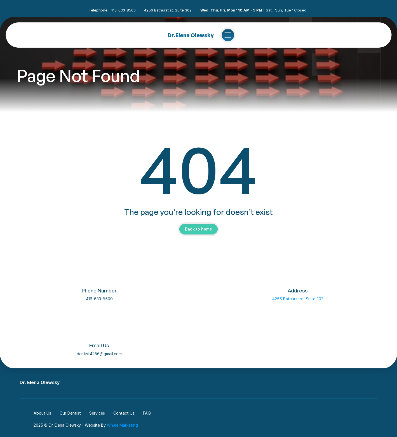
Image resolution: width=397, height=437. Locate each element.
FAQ (147, 413)
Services (97, 413)
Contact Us (124, 413)
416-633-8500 (99, 298)
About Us (42, 413)
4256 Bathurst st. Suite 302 (297, 298)
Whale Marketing (122, 425)
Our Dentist (70, 413)
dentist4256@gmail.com (99, 353)
